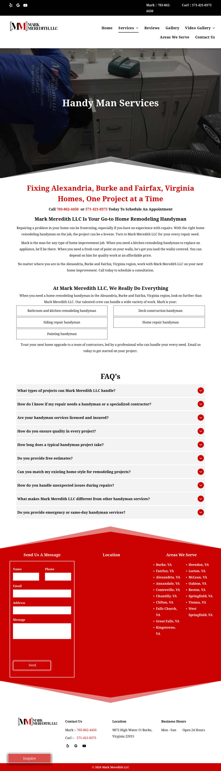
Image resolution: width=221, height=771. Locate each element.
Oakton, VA (197, 583)
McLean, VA (198, 577)
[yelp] (11, 5)
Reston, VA (197, 590)
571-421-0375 (96, 209)
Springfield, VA (201, 596)
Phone (49, 569)
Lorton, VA (197, 571)
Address (19, 603)
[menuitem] (107, 28)
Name (17, 569)
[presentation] (43, 649)
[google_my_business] (18, 5)
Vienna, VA (197, 602)
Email (17, 586)
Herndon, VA (199, 565)
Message (19, 620)
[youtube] (25, 5)
